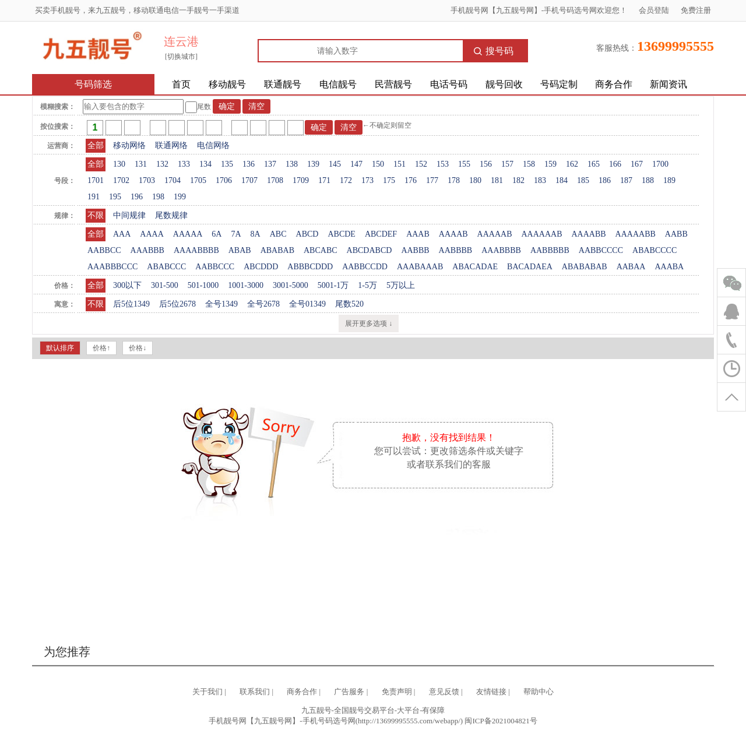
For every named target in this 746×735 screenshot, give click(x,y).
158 (529, 164)
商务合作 (613, 84)
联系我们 (255, 691)
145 (335, 164)
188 (648, 180)
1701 (95, 180)
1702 (121, 180)
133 (184, 164)
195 (115, 196)
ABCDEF (381, 234)
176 (410, 180)
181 (497, 180)
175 (389, 180)
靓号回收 (504, 84)
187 (626, 180)
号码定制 (559, 84)
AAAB (418, 234)
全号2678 (263, 304)
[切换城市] (181, 56)
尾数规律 (171, 215)
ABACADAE (475, 266)
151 (399, 164)
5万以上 (400, 285)
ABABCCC (166, 266)
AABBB (415, 250)
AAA (122, 234)
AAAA (151, 234)
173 (367, 180)
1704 (172, 180)
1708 (275, 180)
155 (464, 164)
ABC (278, 234)
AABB (676, 234)
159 (550, 164)
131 (141, 164)
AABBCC (104, 250)
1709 (301, 180)
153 (443, 164)
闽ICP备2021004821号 (501, 720)
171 (324, 180)
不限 (95, 215)
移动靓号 (227, 84)
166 (615, 164)
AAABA (669, 266)
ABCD (307, 234)
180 (475, 180)
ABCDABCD (369, 250)
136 (248, 164)
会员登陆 (654, 10)
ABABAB (277, 250)
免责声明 (397, 691)
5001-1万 (333, 285)
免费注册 (696, 10)
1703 (147, 180)
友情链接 (491, 691)
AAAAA (188, 234)
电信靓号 (338, 84)
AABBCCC (214, 266)
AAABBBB (501, 250)
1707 (249, 180)
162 (572, 164)
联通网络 (171, 145)
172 (346, 180)
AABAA (631, 266)
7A (236, 234)
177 (432, 180)
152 (421, 164)
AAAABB (588, 234)
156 (486, 164)
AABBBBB (549, 250)
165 (593, 164)
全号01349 (307, 304)
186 (605, 180)
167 (637, 164)
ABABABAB (584, 266)
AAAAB (453, 234)
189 (669, 180)
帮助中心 (538, 691)
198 (158, 196)
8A (256, 234)
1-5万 (367, 285)
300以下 (127, 285)
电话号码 (448, 84)
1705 (198, 180)
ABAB (239, 250)
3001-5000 (290, 285)
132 (162, 164)
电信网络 (213, 145)
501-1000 (203, 285)
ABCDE (341, 234)
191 (93, 196)
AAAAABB (635, 234)
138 (292, 164)
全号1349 (221, 304)
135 (227, 164)
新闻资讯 (668, 84)
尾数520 (349, 304)
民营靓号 (393, 84)
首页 (181, 84)
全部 (95, 145)
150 (378, 164)
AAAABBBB (196, 250)
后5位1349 (131, 304)
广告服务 (349, 691)
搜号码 (493, 51)
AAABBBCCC (112, 266)
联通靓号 (282, 84)
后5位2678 (177, 304)
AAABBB (147, 250)
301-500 (164, 285)
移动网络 (129, 145)
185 (583, 180)
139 (313, 164)
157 (507, 164)
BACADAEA (530, 266)
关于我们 (207, 691)
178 (454, 180)
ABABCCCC (654, 250)
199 (180, 196)
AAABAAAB (420, 266)
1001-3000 (245, 285)
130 (119, 164)
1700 (660, 164)
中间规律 (129, 215)
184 (561, 180)
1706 (224, 180)
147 (356, 164)
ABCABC (320, 250)
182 (518, 180)
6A (216, 234)
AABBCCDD (365, 266)
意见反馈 (444, 691)
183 (540, 180)
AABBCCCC (601, 250)
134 (205, 164)
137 (270, 164)
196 (137, 196)
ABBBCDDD (310, 266)
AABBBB (456, 250)
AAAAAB (494, 234)
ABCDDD (261, 266)
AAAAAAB (541, 234)
